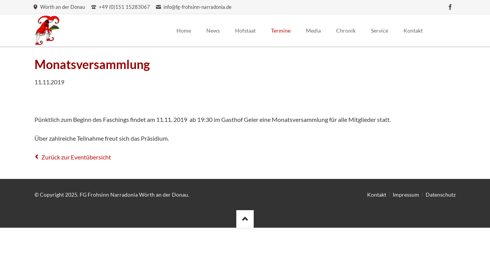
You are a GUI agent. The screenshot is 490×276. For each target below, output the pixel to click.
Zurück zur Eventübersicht (76, 157)
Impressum (406, 194)
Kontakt (376, 194)
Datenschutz (441, 194)
